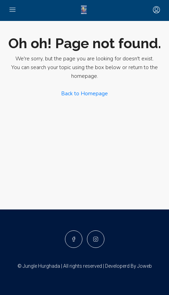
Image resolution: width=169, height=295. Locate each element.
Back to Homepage (84, 93)
